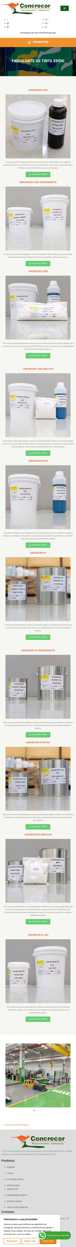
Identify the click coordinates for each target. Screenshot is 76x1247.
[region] (30, 1231)
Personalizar (12, 1241)
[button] (4, 1076)
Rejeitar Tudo (30, 1241)
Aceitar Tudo (48, 1241)
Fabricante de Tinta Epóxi (17, 1125)
